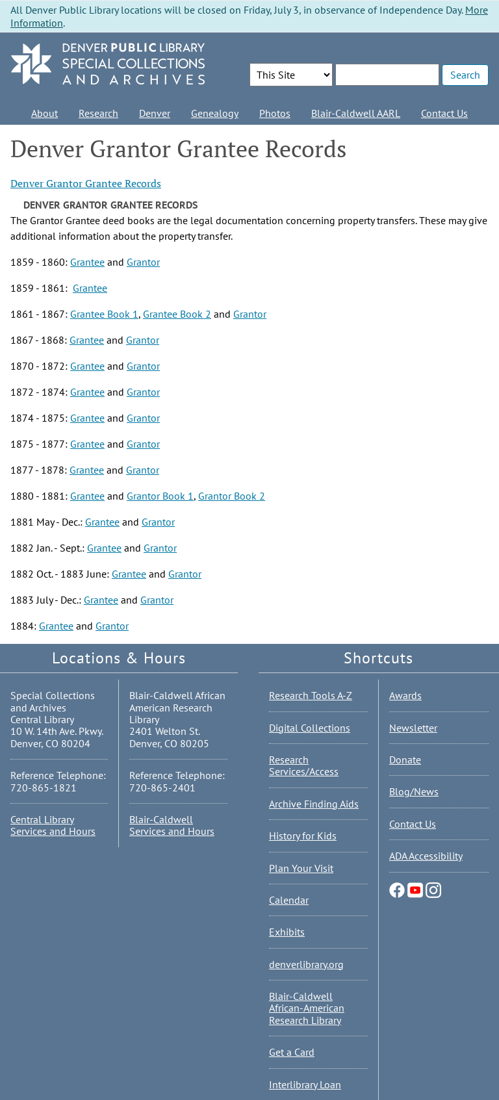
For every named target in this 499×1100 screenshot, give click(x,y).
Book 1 (177, 495)
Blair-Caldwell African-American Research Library (306, 1008)
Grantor (143, 261)
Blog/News (414, 791)
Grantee (87, 261)
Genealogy (214, 113)
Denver (154, 113)
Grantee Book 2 (177, 313)
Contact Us (444, 113)
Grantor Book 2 (231, 495)
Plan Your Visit (301, 868)
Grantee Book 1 (104, 313)
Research (98, 113)
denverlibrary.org (306, 964)
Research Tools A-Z (310, 695)
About (44, 113)
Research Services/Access (304, 765)
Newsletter (413, 727)
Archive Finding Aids (314, 803)
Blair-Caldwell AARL (355, 113)
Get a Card (291, 1051)
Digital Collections (309, 727)
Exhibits (287, 931)
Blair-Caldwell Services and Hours (171, 825)
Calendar (289, 899)
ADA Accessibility (426, 855)
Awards (405, 695)
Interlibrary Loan (305, 1084)
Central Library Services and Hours (53, 825)
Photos (274, 113)
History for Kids (303, 835)
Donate (405, 759)
